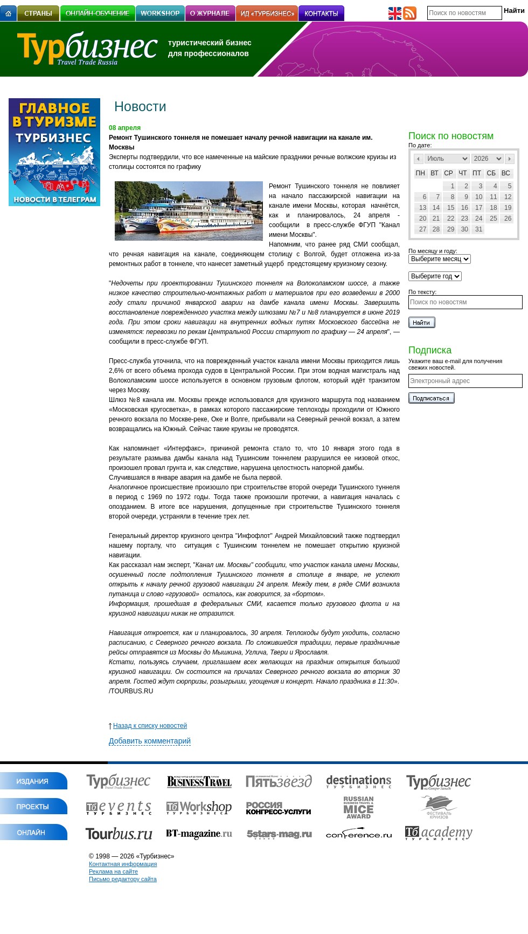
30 (464, 229)
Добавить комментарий (150, 741)
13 (422, 208)
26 (507, 218)
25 (493, 218)
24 (478, 218)
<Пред (418, 159)
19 (507, 208)
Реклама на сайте (113, 871)
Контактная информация (123, 864)
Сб (491, 173)
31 (478, 229)
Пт (477, 173)
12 (507, 197)
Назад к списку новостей (148, 726)
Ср (448, 173)
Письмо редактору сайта (123, 879)
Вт (434, 173)
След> (510, 159)
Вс (506, 173)
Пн (420, 173)
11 (493, 197)
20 (422, 218)
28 (436, 229)
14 (436, 208)
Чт (462, 173)
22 (450, 218)
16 (464, 208)
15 (450, 208)
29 (450, 229)
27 (422, 229)
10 (478, 197)
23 (464, 218)
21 (436, 218)
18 (493, 208)
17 (478, 208)
